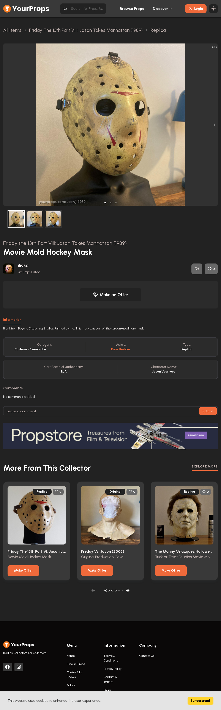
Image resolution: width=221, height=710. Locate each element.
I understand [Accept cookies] (200, 701)
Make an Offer (110, 294)
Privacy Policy (113, 669)
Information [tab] (12, 320)
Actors (71, 685)
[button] (105, 202)
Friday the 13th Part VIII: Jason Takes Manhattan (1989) (65, 243)
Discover (160, 8)
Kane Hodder (120, 349)
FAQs (107, 690)
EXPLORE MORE (205, 466)
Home (71, 656)
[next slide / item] (215, 124)
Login (196, 8)
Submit (207, 411)
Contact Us (146, 656)
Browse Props (132, 8)
